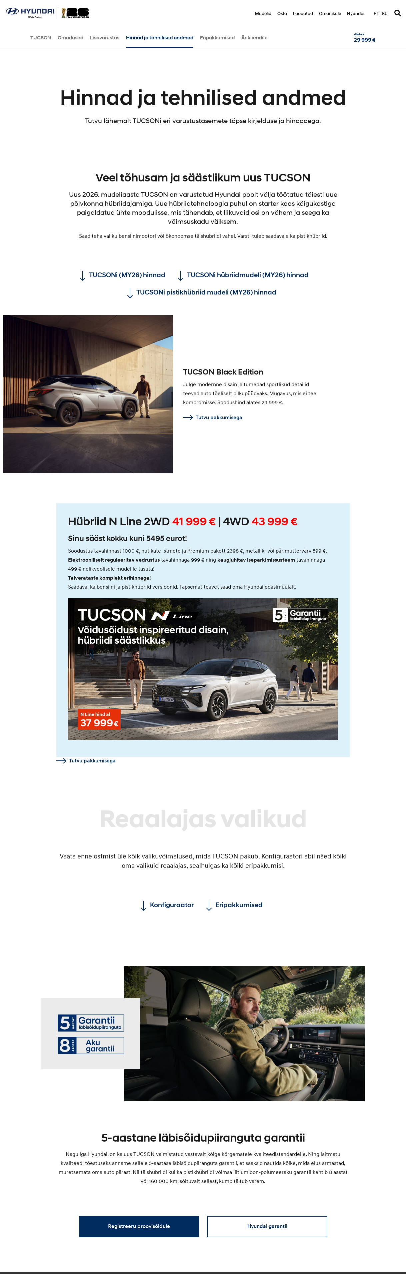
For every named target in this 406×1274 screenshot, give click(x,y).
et (376, 13)
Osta (282, 13)
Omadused (70, 38)
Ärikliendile (254, 38)
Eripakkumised (217, 38)
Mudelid (263, 13)
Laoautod (303, 13)
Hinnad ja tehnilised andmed (159, 38)
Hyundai (355, 13)
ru (385, 13)
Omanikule (330, 13)
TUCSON (40, 38)
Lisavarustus (104, 38)
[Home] (47, 17)
